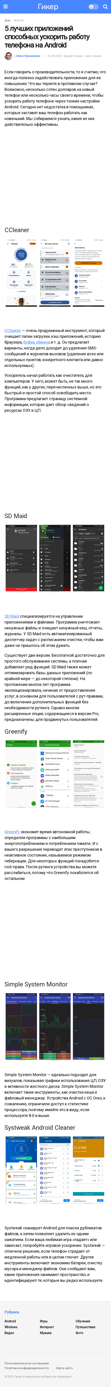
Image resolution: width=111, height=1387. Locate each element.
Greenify (12, 831)
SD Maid (12, 616)
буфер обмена (36, 342)
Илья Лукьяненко (28, 56)
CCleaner (13, 330)
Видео (9, 1333)
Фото (79, 1333)
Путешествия (85, 1327)
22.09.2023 (55, 56)
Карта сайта (64, 1368)
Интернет (47, 1327)
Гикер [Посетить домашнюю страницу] (48, 7)
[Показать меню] (5, 6)
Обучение (83, 1321)
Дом (7, 20)
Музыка (45, 1333)
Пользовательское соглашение (27, 1363)
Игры (43, 1321)
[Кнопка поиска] (105, 6)
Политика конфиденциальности (27, 1368)
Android (18, 20)
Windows (11, 1327)
